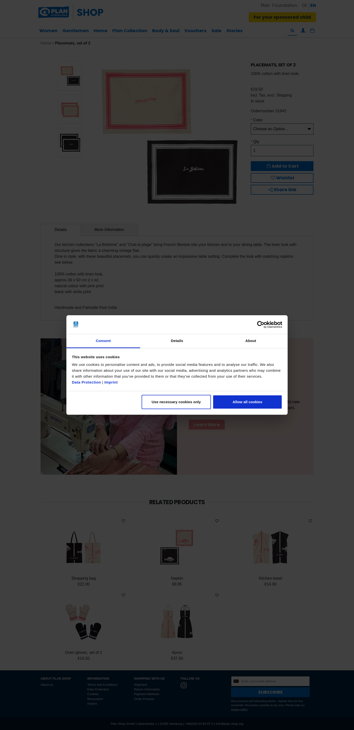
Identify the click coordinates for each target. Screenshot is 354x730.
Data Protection (86, 382)
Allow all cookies (247, 402)
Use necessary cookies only (176, 402)
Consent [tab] (103, 341)
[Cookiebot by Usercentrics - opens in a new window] (260, 324)
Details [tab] (177, 341)
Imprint (111, 382)
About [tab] (250, 341)
